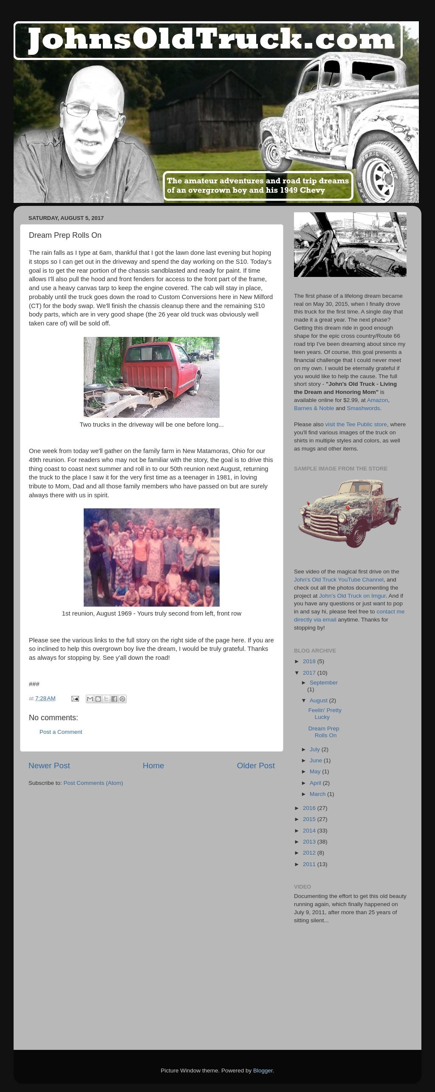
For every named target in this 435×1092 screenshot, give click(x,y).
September (324, 682)
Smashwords (363, 408)
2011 (310, 864)
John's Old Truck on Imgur (352, 596)
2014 (310, 830)
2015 (310, 819)
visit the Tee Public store (356, 424)
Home (153, 765)
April (316, 783)
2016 (310, 808)
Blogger (263, 1070)
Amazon (377, 400)
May (316, 771)
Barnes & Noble (314, 408)
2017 (310, 673)
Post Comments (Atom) (93, 783)
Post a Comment (61, 732)
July (316, 749)
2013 (310, 841)
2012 (310, 853)
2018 (310, 661)
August (319, 700)
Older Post (256, 765)
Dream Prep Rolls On (323, 731)
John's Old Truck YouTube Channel (339, 579)
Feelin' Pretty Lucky (325, 713)
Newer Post (49, 765)
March (318, 794)
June (317, 760)
